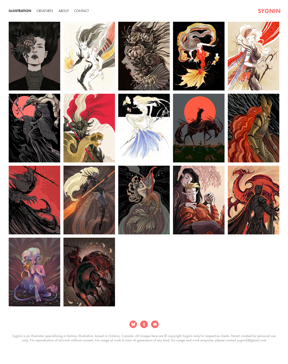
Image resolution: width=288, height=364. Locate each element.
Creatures (45, 11)
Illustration (20, 11)
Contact (81, 11)
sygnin (269, 11)
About (63, 11)
